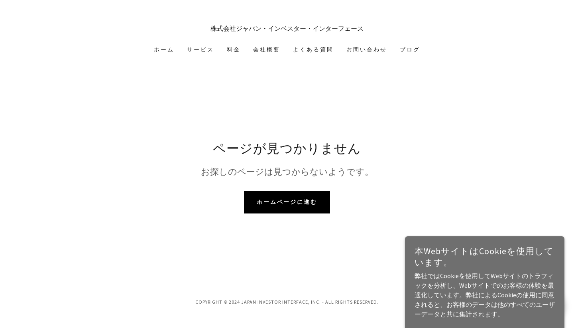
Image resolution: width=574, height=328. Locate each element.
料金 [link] (233, 49)
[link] (287, 28)
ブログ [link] (410, 49)
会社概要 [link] (266, 49)
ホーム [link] (164, 49)
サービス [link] (200, 49)
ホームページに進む (287, 201)
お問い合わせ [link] (366, 49)
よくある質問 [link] (313, 49)
